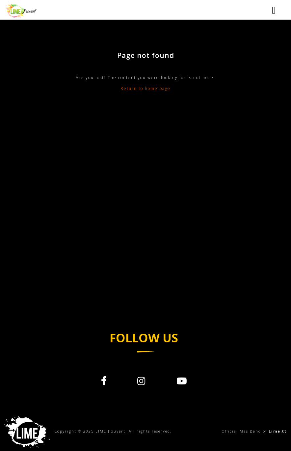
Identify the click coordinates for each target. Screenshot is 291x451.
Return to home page (145, 88)
